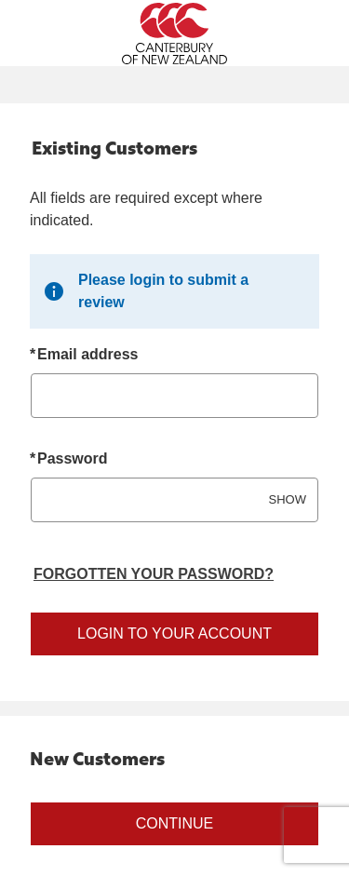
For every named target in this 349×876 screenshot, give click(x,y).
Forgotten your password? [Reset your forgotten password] (154, 574)
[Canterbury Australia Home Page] (174, 33)
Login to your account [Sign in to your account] (174, 633)
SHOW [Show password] (287, 499)
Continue (175, 823)
